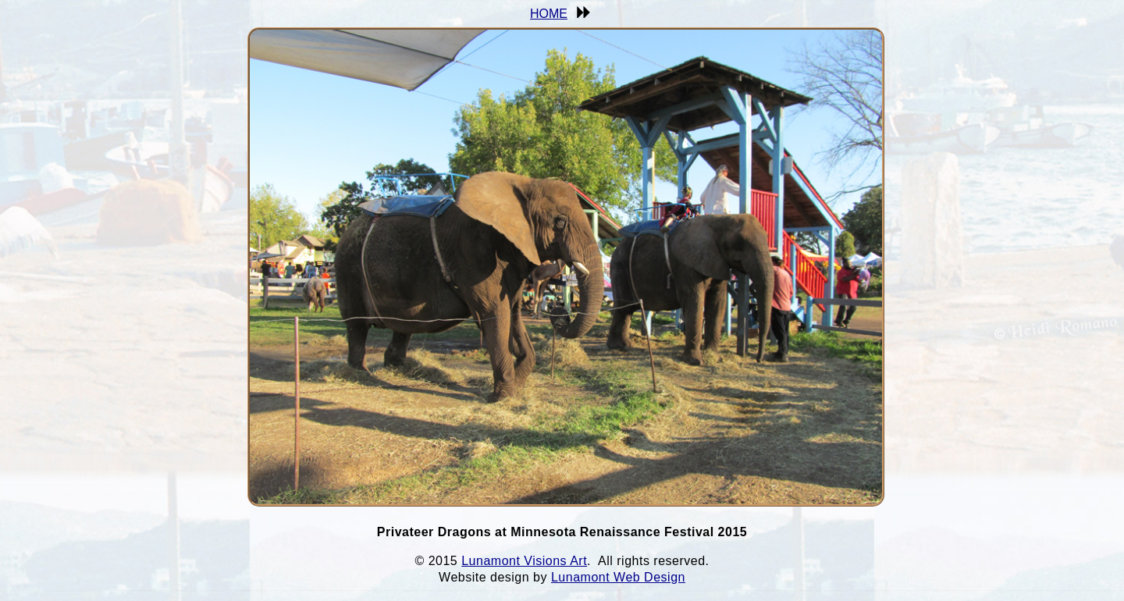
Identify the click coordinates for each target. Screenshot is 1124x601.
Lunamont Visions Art (524, 560)
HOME (548, 13)
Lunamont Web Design (618, 577)
